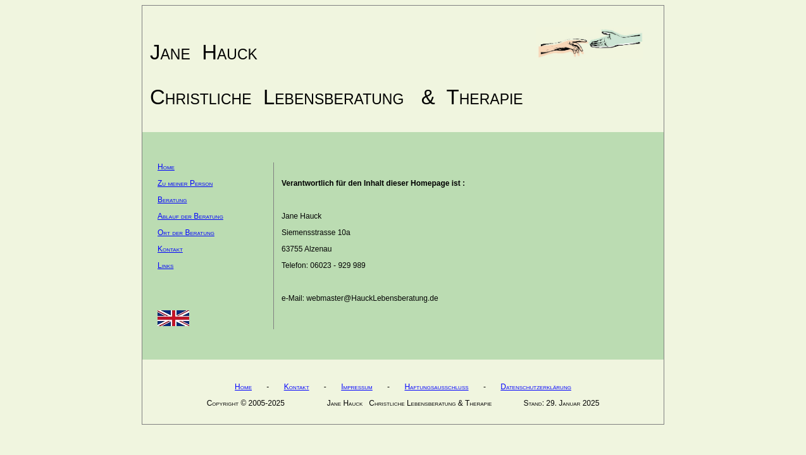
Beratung (172, 199)
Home (166, 166)
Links (165, 265)
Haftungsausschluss (436, 386)
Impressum (357, 386)
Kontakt (170, 249)
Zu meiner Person (185, 183)
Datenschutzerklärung (535, 386)
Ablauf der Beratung (190, 216)
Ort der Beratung (186, 232)
